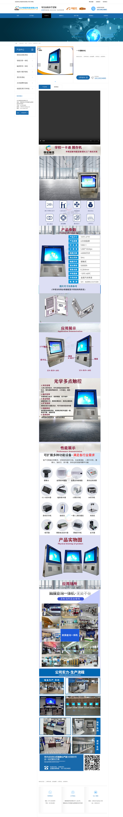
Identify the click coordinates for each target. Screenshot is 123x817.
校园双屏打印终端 (23, 88)
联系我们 (105, 1)
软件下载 (76, 15)
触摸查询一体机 (37, 43)
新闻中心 (61, 15)
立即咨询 (83, 77)
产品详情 (44, 86)
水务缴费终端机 (22, 83)
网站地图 (91, 1)
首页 (18, 15)
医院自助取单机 (22, 55)
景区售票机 (21, 77)
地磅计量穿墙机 (22, 72)
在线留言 (98, 1)
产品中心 (46, 15)
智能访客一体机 (22, 60)
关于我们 (31, 15)
